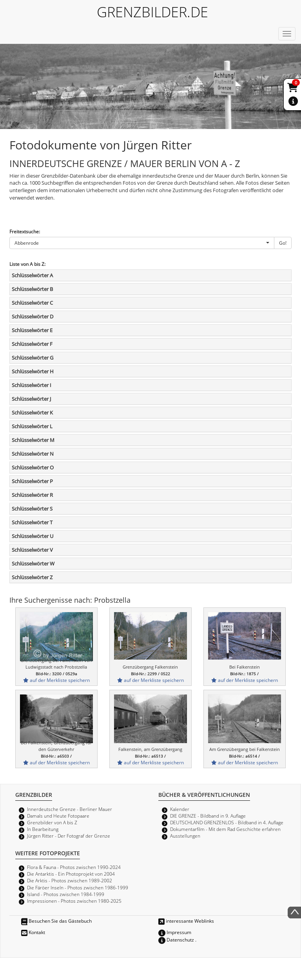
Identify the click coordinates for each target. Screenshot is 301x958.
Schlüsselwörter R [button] (32, 494)
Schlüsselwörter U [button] (32, 536)
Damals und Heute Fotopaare (58, 816)
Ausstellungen (185, 836)
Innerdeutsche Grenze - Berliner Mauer (69, 809)
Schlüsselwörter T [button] (32, 522)
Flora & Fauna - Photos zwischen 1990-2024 (74, 867)
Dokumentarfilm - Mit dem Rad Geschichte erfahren (225, 829)
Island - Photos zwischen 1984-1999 (65, 894)
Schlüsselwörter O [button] (33, 467)
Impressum (174, 932)
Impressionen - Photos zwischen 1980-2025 (74, 901)
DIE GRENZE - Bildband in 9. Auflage (208, 816)
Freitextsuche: (24, 231)
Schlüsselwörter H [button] (33, 371)
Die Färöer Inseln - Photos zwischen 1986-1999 (77, 887)
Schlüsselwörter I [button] (31, 385)
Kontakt (33, 932)
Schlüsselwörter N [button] (33, 453)
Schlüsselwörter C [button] (32, 302)
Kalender (179, 809)
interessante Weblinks (186, 921)
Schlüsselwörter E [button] (32, 330)
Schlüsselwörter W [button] (33, 563)
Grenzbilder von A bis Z (52, 822)
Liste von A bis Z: (27, 264)
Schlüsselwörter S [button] (32, 508)
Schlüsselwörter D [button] (32, 316)
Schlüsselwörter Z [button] (32, 577)
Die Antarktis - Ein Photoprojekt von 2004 (71, 874)
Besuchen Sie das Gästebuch (56, 921)
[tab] (150, 275)
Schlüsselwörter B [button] (32, 289)
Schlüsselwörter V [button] (32, 549)
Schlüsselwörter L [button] (32, 426)
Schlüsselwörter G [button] (32, 357)
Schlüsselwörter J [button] (31, 398)
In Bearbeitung (42, 829)
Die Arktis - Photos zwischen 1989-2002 (69, 880)
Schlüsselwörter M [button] (33, 440)
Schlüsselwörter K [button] (32, 412)
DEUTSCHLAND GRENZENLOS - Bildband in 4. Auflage (226, 822)
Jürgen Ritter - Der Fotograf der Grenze (68, 836)
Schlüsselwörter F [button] (32, 343)
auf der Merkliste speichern (56, 680)
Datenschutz (176, 939)
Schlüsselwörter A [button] (32, 275)
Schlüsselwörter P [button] (32, 481)
